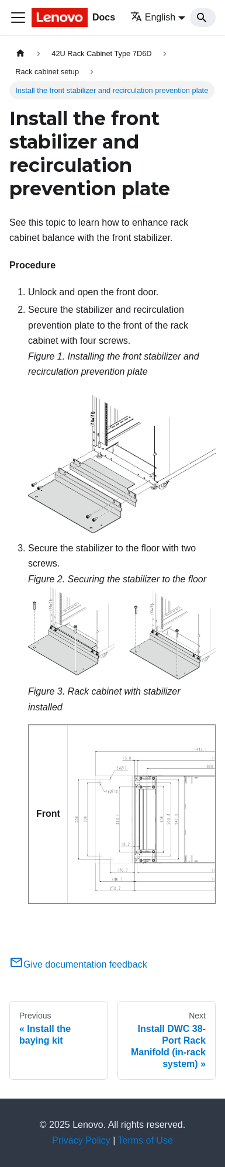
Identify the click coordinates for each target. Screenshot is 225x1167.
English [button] (152, 17)
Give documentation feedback (78, 964)
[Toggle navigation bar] (18, 17)
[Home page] (20, 53)
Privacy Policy (81, 1140)
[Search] (203, 17)
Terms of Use (145, 1140)
